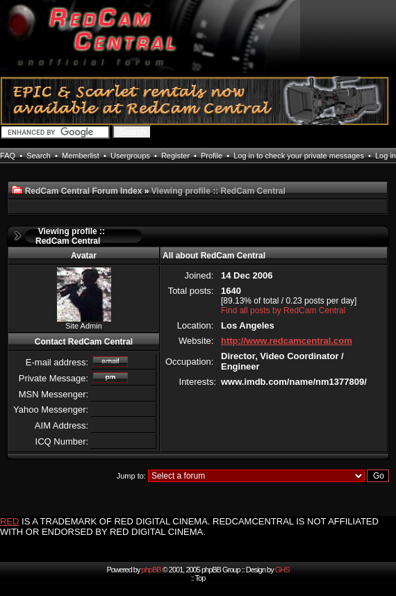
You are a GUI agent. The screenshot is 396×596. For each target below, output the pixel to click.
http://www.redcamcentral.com (286, 341)
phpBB (151, 569)
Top (200, 578)
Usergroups (130, 155)
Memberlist (80, 155)
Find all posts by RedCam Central (283, 310)
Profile (211, 155)
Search (38, 155)
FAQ (7, 155)
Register (175, 155)
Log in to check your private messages (298, 155)
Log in (385, 155)
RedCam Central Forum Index (83, 191)
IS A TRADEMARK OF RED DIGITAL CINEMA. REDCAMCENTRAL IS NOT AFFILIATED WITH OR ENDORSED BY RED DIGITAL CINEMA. (189, 526)
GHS (282, 569)
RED (9, 521)
